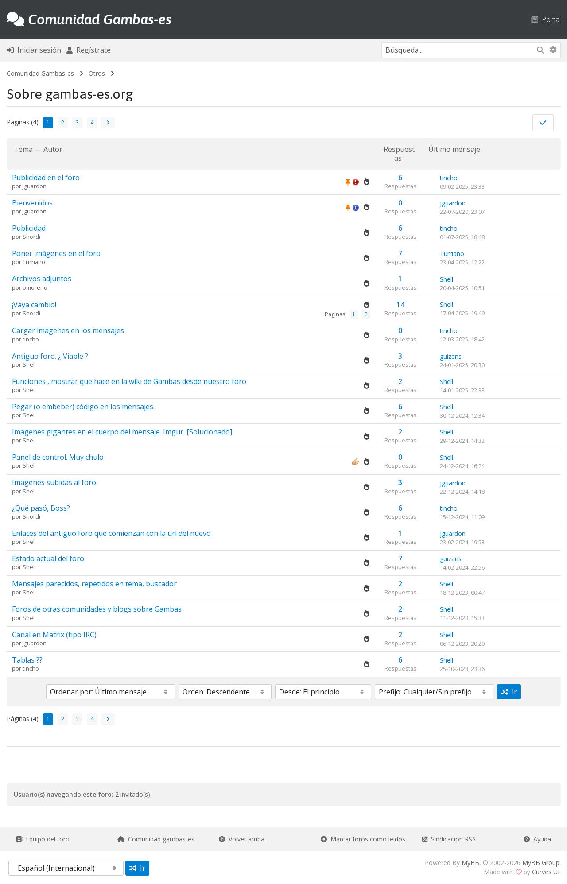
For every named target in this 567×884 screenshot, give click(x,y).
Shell (446, 279)
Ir (509, 692)
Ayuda (537, 839)
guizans (451, 356)
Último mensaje (454, 149)
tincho (449, 178)
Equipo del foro (43, 839)
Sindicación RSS (449, 839)
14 (400, 305)
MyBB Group (540, 862)
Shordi (31, 236)
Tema (23, 149)
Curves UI (545, 872)
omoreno (35, 287)
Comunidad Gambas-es (40, 73)
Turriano (34, 262)
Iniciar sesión (34, 50)
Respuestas (399, 153)
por (17, 186)
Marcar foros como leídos (363, 839)
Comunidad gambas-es (155, 839)
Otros (97, 73)
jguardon (35, 186)
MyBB (470, 862)
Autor (52, 149)
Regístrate (88, 50)
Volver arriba (241, 839)
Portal (546, 19)
